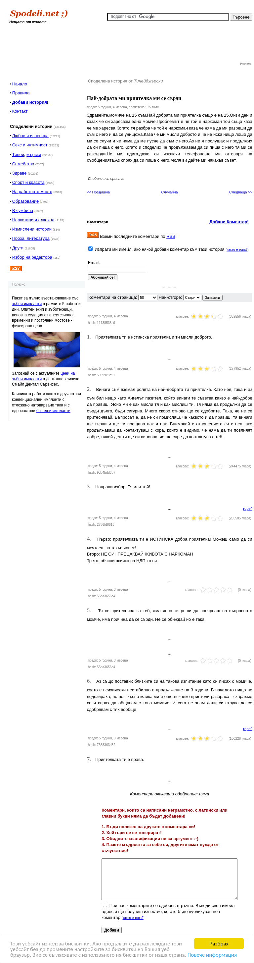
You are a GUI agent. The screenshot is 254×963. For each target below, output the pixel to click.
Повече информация (212, 955)
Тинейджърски (26, 154)
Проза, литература (31, 238)
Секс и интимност (30, 144)
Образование (25, 201)
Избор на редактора (32, 257)
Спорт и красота (28, 182)
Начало (19, 83)
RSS (170, 236)
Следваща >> (240, 192)
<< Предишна (98, 192)
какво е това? (237, 249)
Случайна (169, 192)
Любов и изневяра (30, 135)
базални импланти (53, 410)
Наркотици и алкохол (33, 219)
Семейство (23, 163)
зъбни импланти (27, 303)
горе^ (247, 508)
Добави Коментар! (229, 221)
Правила (21, 92)
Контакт (20, 111)
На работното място (32, 191)
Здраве (19, 173)
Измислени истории (32, 229)
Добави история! (30, 102)
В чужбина (22, 210)
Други (17, 247)
